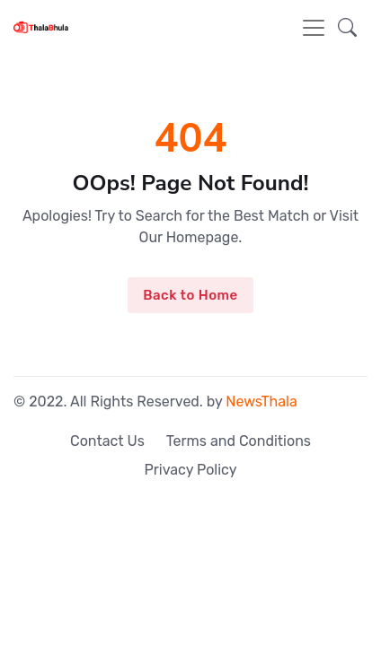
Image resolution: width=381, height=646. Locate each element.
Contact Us (107, 441)
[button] (347, 28)
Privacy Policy (190, 469)
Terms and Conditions (238, 441)
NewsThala (261, 401)
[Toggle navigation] (313, 28)
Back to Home (190, 295)
